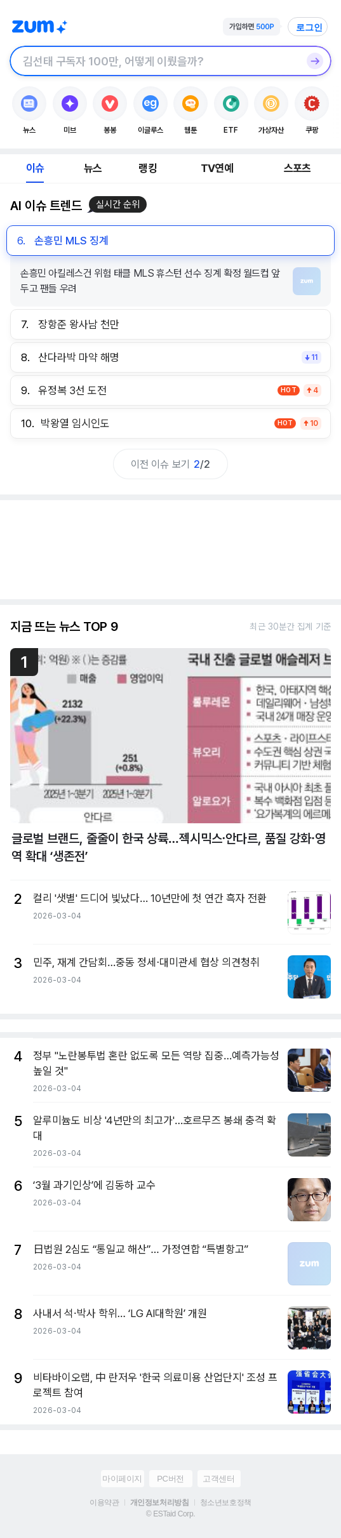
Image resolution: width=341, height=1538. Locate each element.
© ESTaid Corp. (170, 1513)
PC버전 (170, 1478)
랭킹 (147, 168)
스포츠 (297, 168)
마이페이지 (122, 1478)
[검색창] (154, 61)
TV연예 (217, 168)
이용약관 (104, 1502)
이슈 (35, 168)
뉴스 (93, 168)
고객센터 (218, 1478)
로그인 (309, 27)
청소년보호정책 (225, 1502)
